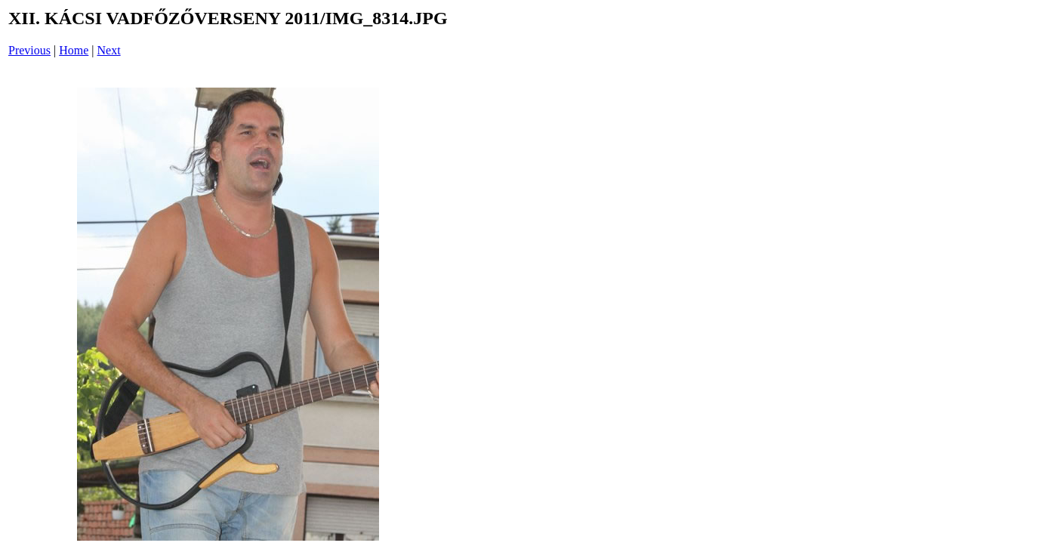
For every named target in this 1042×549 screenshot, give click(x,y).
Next (109, 50)
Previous (29, 50)
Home (73, 50)
